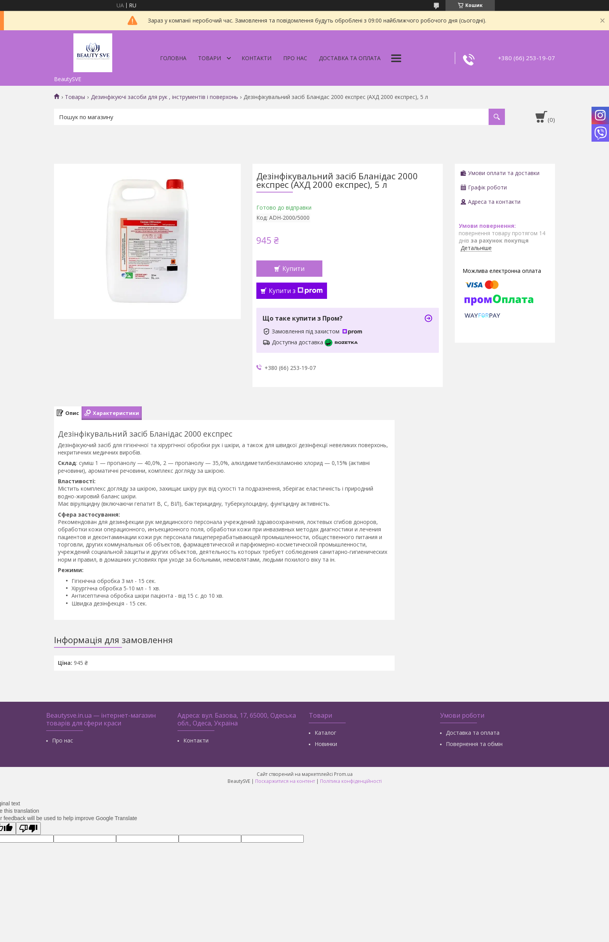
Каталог (325, 732)
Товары (75, 97)
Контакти (256, 58)
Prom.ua (343, 774)
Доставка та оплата (350, 58)
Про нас (295, 58)
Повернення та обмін (474, 744)
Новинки (326, 744)
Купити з (296, 290)
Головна (173, 58)
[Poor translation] (28, 828)
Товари (209, 58)
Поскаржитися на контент (285, 781)
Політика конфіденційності (351, 781)
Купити (293, 268)
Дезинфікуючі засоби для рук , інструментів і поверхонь (164, 97)
